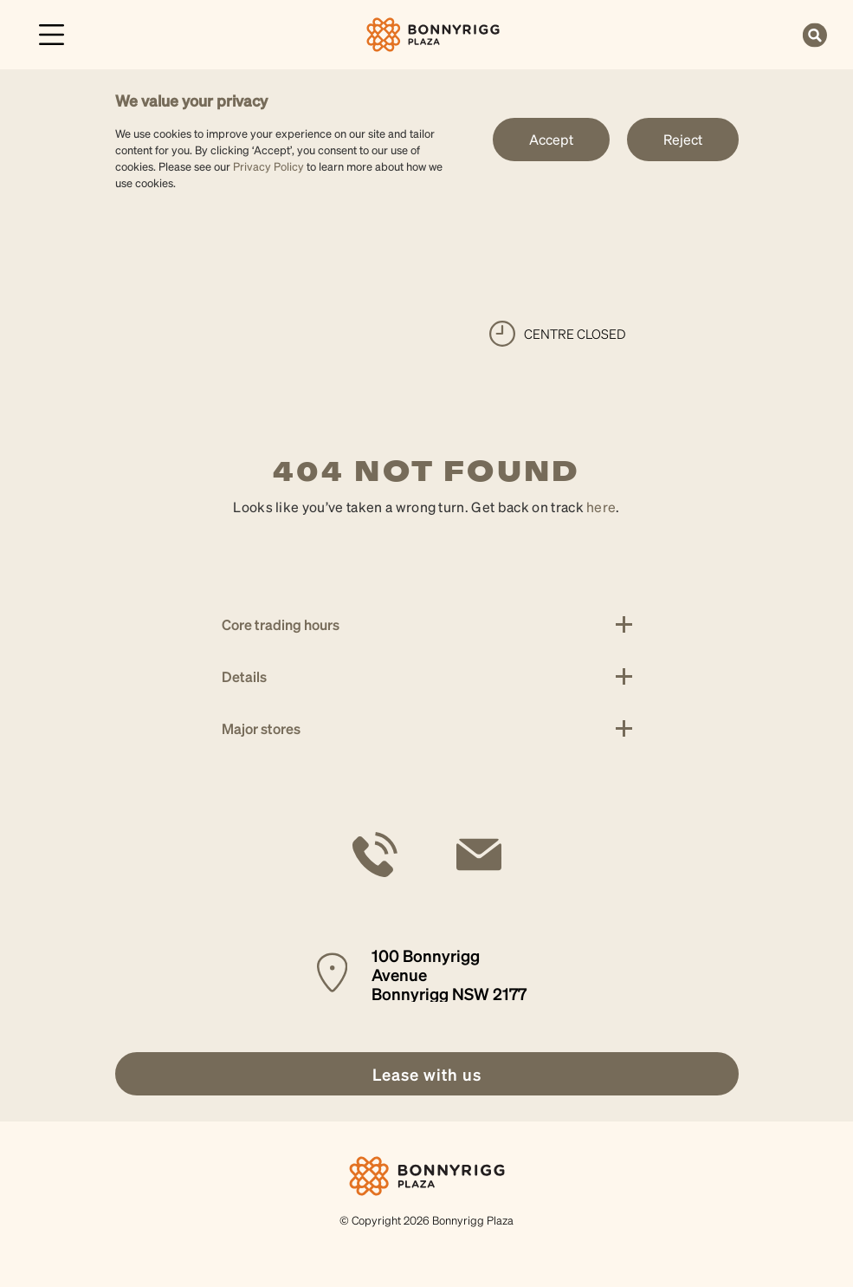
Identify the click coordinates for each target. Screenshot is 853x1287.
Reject (682, 139)
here (601, 506)
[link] (433, 32)
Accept (551, 139)
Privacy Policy (268, 166)
